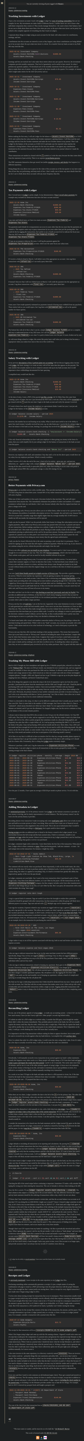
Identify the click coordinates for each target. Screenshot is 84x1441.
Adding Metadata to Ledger (23, 807)
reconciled (75, 399)
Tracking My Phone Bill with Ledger (27, 660)
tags (19, 837)
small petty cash (57, 821)
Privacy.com (12, 490)
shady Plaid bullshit (68, 578)
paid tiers (28, 604)
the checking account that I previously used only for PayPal (55, 592)
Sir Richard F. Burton (62, 1429)
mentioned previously (18, 812)
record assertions (30, 1259)
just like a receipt (47, 397)
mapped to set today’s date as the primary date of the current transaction (32, 1112)
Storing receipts (13, 832)
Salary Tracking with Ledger (23, 358)
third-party (38, 828)
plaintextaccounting (20, 10)
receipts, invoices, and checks (58, 162)
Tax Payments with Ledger (22, 190)
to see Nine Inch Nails (70, 913)
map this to (33, 1129)
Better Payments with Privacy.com (26, 485)
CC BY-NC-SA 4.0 (50, 1433)
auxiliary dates (71, 1036)
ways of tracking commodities (62, 21)
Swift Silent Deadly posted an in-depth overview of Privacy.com (36, 573)
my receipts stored (42, 1219)
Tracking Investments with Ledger (26, 16)
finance (10, 10)
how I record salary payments (65, 195)
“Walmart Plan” (18, 668)
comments (11, 837)
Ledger (41, 21)
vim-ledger (61, 1109)
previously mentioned (18, 1280)
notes (37, 846)
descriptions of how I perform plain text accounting (36, 363)
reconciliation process (52, 158)
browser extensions (53, 553)
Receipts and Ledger (19, 1275)
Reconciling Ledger (18, 1008)
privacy (10, 479)
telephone (31, 655)
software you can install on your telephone (35, 550)
